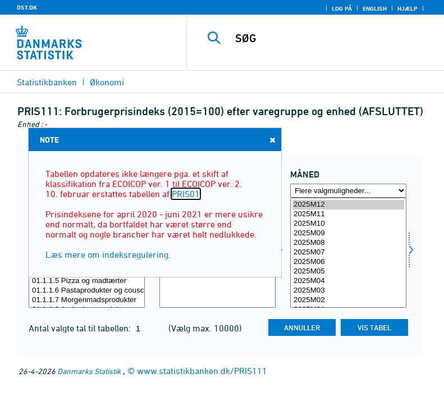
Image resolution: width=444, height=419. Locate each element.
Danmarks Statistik (89, 371)
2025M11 (348, 214)
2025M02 (348, 300)
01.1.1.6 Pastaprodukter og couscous (87, 290)
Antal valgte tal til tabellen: (81, 328)
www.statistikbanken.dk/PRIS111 (202, 371)
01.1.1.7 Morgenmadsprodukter (87, 300)
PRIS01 (186, 194)
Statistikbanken (47, 82)
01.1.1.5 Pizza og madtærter (87, 281)
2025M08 (348, 243)
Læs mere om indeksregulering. (108, 254)
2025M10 (348, 224)
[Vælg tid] (348, 253)
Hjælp (407, 8)
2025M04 (348, 281)
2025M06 (348, 262)
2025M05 (348, 271)
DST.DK (27, 7)
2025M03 (348, 290)
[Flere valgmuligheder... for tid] (348, 191)
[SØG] (332, 38)
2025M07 (348, 252)
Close (272, 139)
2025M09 (348, 233)
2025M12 (348, 205)
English (375, 8)
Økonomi (107, 82)
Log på (342, 8)
